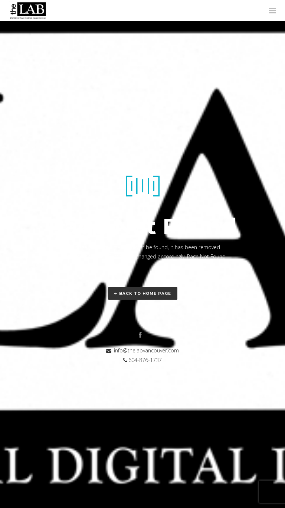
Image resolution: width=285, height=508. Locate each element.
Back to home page (142, 293)
